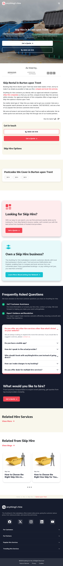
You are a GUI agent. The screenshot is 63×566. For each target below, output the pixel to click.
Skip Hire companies (11, 95)
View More (8, 421)
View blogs (8, 445)
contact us (26, 337)
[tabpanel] (17, 467)
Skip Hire (7, 471)
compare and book (41, 89)
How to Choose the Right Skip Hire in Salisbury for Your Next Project (16, 475)
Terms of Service (24, 563)
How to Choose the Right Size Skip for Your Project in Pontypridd (45, 475)
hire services (53, 89)
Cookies (41, 563)
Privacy (34, 563)
